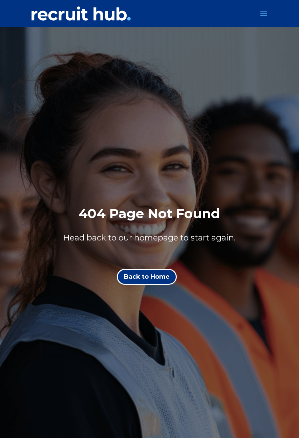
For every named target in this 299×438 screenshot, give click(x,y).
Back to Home (147, 276)
